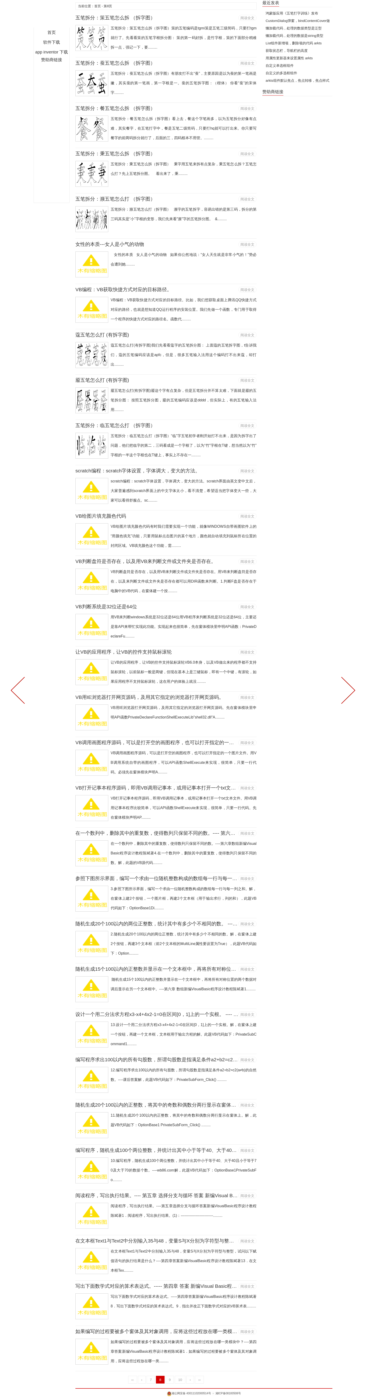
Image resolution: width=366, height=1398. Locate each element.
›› (199, 1380)
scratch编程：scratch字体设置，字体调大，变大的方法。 (137, 470)
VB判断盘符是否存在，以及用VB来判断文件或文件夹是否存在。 (145, 561)
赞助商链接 (51, 59)
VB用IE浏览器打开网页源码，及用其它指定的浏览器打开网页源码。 (149, 697)
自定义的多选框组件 (281, 73)
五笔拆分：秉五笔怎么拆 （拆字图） (115, 153)
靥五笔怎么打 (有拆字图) (102, 380)
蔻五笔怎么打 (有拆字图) (102, 334)
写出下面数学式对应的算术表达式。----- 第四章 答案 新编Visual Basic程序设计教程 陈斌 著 (174, 1286)
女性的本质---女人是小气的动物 (109, 244)
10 (180, 1380)
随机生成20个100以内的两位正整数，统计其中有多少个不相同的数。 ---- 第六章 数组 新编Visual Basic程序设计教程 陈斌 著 (210, 923)
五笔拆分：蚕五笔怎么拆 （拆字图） (115, 63)
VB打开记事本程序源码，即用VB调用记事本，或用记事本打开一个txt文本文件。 (162, 787)
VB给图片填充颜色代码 (100, 516)
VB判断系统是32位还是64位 (106, 606)
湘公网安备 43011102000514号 (189, 1393)
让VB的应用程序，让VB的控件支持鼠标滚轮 (123, 652)
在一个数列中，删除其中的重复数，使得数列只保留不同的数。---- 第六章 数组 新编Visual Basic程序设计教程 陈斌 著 (203, 833)
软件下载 (51, 42)
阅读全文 (247, 18)
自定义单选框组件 (280, 65)
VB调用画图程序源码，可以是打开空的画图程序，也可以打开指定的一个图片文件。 (166, 742)
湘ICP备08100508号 (228, 1393)
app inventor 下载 (51, 52)
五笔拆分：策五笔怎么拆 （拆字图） (115, 17)
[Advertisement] (51, 133)
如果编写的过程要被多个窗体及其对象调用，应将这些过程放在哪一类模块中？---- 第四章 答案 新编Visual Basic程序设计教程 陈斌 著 (220, 1331)
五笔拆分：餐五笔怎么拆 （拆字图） (115, 108)
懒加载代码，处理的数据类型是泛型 (294, 28)
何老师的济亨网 (52, 15)
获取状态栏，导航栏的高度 (287, 51)
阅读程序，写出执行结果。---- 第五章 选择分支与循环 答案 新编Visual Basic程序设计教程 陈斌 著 (181, 1195)
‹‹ (132, 1380)
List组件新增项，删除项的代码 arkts (294, 43)
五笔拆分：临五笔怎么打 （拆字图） (115, 425)
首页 (51, 32)
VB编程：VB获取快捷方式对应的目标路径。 (123, 289)
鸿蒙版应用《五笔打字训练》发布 (292, 13)
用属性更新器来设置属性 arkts (289, 58)
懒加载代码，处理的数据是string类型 (294, 36)
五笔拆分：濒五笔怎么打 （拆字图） (115, 199)
